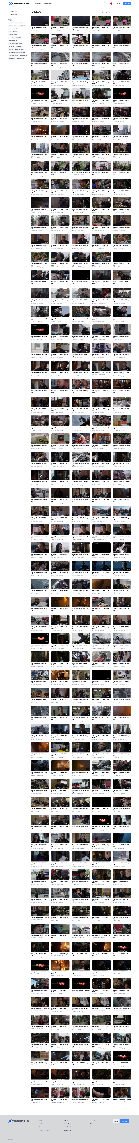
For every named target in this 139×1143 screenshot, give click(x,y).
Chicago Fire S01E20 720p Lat (80, 918)
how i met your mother (15, 38)
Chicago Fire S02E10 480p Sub (39, 791)
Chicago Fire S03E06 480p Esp (39, 645)
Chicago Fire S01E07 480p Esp (39, 1063)
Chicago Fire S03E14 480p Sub (39, 573)
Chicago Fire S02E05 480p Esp (100, 827)
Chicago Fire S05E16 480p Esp (100, 119)
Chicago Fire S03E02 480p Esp (121, 663)
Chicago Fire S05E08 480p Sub (59, 209)
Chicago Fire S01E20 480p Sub (59, 918)
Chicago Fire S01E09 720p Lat (80, 1027)
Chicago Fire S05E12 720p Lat (39, 173)
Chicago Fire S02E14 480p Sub (100, 754)
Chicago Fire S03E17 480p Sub (100, 536)
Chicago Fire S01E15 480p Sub (121, 954)
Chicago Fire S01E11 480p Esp (122, 1008)
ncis (10, 29)
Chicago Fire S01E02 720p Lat (59, 1099)
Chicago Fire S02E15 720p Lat (80, 736)
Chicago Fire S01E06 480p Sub (100, 1063)
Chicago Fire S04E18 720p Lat (121, 300)
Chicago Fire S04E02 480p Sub (100, 464)
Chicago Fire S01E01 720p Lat (122, 1099)
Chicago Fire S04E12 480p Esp (59, 373)
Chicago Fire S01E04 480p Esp (80, 1081)
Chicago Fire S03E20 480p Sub (80, 500)
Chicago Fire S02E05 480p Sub (121, 827)
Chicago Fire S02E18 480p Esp (39, 736)
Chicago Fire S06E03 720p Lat (100, 28)
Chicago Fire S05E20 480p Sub (121, 82)
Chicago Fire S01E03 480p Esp (39, 1099)
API (40, 1127)
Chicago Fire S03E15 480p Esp (100, 555)
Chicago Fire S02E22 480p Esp (39, 700)
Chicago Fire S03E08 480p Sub (80, 627)
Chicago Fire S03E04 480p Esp (39, 663)
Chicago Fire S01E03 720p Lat (100, 1081)
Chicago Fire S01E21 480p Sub (121, 900)
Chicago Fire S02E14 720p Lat (59, 754)
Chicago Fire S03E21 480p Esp (121, 500)
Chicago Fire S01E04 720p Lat (39, 1081)
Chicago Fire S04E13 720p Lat (121, 355)
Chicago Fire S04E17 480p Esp (121, 318)
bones (22, 23)
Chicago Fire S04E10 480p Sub (59, 391)
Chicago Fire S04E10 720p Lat (80, 391)
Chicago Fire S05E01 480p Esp (100, 264)
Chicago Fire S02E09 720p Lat (121, 772)
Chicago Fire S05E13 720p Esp (59, 155)
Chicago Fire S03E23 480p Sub (80, 482)
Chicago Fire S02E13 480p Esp (39, 772)
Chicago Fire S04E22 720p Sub (121, 264)
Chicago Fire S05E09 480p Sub (100, 191)
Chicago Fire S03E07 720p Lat (121, 627)
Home (41, 1123)
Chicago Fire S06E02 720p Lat (80, 46)
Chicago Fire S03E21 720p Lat (59, 500)
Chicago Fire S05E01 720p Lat (39, 264)
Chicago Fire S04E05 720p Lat (121, 427)
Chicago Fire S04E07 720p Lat (59, 427)
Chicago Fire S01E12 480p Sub (121, 990)
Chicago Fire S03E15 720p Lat (59, 555)
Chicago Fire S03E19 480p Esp (59, 518)
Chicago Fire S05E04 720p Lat (100, 228)
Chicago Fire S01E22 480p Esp (80, 900)
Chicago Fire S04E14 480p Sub (121, 337)
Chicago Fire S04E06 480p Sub (80, 427)
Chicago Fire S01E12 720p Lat (40, 1008)
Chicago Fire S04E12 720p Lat (39, 373)
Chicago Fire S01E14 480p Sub (100, 972)
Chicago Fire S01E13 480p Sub (59, 990)
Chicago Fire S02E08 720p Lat (80, 809)
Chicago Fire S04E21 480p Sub (121, 282)
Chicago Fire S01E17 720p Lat (101, 935)
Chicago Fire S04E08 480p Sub (100, 409)
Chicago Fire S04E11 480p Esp (39, 391)
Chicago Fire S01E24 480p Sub (121, 881)
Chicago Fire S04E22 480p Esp (59, 282)
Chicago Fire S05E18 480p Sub (121, 100)
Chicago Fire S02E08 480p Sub (59, 809)
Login (118, 3)
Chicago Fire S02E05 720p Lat (39, 845)
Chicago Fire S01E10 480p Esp (59, 1027)
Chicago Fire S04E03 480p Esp (121, 446)
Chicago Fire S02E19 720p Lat (80, 700)
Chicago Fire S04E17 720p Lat (59, 318)
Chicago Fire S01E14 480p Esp (100, 990)
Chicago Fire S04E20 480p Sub (59, 300)
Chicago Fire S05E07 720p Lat (121, 191)
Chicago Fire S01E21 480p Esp (100, 918)
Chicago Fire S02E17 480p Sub (121, 718)
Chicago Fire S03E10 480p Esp (59, 609)
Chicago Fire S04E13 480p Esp (100, 355)
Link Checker (68, 1130)
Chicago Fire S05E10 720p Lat (100, 173)
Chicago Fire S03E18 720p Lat (121, 518)
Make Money (48, 3)
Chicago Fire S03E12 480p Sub (59, 591)
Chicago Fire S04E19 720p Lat (100, 300)
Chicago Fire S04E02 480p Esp (80, 464)
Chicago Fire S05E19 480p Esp (59, 100)
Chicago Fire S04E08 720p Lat (39, 409)
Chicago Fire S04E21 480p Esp (100, 282)
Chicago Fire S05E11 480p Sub (59, 173)
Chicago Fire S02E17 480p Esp (39, 754)
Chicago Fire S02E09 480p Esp (80, 791)
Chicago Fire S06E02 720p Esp (59, 46)
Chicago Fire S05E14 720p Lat (39, 155)
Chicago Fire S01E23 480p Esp (39, 900)
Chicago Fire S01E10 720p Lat (40, 1026)
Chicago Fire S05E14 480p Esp (100, 137)
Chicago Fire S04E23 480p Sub (59, 264)
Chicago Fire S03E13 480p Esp (121, 573)
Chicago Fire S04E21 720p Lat (39, 300)
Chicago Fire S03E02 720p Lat (80, 663)
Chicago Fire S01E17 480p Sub (39, 954)
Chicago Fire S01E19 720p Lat (81, 935)
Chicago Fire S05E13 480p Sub (100, 155)
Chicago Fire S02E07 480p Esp (59, 827)
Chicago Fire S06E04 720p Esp (80, 28)
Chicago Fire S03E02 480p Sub (39, 682)
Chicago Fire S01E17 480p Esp (80, 954)
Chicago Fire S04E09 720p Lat (121, 391)
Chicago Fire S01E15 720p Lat (40, 972)
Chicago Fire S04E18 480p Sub (100, 318)
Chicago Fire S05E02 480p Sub (80, 246)
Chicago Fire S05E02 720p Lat (100, 246)
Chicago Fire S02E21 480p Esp (100, 682)
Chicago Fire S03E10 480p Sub (80, 609)
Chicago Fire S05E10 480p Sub (39, 191)
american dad (22, 26)
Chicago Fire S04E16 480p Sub (59, 337)
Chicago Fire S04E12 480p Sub (80, 373)
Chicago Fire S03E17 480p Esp (80, 536)
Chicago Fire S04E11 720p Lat (101, 372)
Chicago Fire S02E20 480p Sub (121, 700)
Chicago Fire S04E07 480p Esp (121, 409)
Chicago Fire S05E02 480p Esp (59, 246)
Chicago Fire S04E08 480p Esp (80, 409)
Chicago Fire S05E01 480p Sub (121, 246)
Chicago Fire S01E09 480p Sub (100, 1027)
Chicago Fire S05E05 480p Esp (39, 228)
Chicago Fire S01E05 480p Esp (121, 1063)
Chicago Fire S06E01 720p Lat (100, 46)
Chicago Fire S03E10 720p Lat (100, 591)
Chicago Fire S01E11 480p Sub (79, 1009)
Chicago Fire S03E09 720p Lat (100, 609)
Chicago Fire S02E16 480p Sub (121, 736)
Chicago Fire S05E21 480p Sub (121, 64)
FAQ (89, 1127)
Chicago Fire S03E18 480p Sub (100, 518)
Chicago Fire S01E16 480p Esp (59, 972)
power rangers (13, 35)
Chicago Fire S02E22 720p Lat (80, 682)
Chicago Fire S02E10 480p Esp (121, 791)
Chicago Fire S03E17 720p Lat (39, 536)
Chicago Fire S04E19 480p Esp (39, 318)
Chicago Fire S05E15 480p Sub (59, 137)
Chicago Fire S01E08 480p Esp (100, 1045)
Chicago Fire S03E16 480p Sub (121, 536)
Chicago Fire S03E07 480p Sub (100, 627)
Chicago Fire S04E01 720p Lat (59, 482)
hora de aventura (13, 23)
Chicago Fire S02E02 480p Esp (39, 881)
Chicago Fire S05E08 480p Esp (39, 209)
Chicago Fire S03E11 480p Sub (39, 609)
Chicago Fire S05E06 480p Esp (100, 209)
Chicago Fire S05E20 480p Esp (100, 82)
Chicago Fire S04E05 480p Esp (59, 446)
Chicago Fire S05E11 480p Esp (121, 173)
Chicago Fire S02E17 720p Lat (100, 718)
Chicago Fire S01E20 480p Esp (121, 918)
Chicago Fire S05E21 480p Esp (59, 82)
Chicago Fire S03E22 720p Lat (39, 500)
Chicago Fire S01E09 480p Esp (59, 1045)
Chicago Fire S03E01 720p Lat (59, 682)
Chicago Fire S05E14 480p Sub (121, 137)
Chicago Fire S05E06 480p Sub (121, 209)
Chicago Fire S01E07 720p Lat (80, 1045)
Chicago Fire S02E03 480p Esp (100, 845)
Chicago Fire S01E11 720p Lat (101, 1008)
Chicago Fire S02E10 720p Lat (100, 772)
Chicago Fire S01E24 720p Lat (100, 863)
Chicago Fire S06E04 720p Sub (39, 28)
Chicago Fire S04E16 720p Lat (80, 337)
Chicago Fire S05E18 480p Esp (100, 100)
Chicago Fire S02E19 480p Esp (80, 718)
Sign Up (127, 3)
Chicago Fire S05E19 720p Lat (80, 82)
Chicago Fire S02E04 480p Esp (39, 863)
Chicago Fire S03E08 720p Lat (121, 609)
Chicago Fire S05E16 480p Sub (121, 119)
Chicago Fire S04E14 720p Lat (39, 355)
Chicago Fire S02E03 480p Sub (121, 845)
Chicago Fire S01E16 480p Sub (100, 954)
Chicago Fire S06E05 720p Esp (59, 28)
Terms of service (44, 1130)
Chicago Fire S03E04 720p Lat (59, 645)
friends (11, 49)
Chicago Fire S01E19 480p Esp (59, 936)
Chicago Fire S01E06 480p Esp (80, 1063)
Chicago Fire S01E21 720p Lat (40, 917)
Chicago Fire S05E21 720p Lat (59, 64)
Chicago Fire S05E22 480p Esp (80, 64)
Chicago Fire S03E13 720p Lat (100, 573)
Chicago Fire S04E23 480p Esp (39, 282)
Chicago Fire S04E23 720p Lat (80, 264)
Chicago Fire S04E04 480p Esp (80, 446)
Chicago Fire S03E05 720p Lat (121, 645)
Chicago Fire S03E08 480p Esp (59, 627)
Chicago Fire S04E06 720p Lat (100, 427)
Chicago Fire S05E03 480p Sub (39, 246)
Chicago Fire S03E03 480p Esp (100, 663)
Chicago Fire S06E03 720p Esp (39, 46)
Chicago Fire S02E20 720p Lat (39, 718)
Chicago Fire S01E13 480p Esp (39, 990)
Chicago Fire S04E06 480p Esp (39, 446)
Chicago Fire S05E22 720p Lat (39, 64)
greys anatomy (19, 49)
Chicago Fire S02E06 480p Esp (39, 827)
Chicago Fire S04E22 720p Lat (80, 282)
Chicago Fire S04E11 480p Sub (121, 373)
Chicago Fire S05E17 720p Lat (59, 119)
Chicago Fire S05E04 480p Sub (80, 228)
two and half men (13, 32)
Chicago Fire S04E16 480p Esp (39, 337)
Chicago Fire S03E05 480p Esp (80, 645)
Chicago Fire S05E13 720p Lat (80, 155)
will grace (11, 47)
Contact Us (91, 1123)
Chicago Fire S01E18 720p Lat (40, 935)
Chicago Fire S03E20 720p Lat (100, 500)
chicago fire (20, 58)
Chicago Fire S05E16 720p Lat (80, 119)
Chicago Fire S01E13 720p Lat (81, 990)
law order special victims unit (17, 52)
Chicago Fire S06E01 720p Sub (121, 46)
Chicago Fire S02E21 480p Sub (121, 682)
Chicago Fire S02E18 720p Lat (59, 718)
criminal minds (13, 41)
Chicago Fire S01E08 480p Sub (39, 1045)
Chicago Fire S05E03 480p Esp (121, 228)
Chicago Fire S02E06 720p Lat (100, 809)
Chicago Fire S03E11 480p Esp (121, 591)
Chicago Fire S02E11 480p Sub (59, 791)
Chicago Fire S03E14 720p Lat (121, 555)
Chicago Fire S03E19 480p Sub (80, 518)
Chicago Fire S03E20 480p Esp (39, 518)
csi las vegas (12, 26)
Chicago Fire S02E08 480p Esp (121, 809)
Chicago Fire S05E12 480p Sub (121, 155)
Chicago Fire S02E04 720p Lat (80, 845)
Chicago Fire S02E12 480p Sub (80, 772)
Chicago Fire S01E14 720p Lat (122, 972)
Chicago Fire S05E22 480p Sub (100, 64)
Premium (38, 3)
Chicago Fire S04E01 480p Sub (39, 482)
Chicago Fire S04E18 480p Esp (80, 318)
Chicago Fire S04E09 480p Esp (59, 409)
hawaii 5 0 (15, 29)
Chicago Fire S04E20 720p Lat (80, 300)
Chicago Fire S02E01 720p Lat (121, 863)
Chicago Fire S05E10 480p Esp (80, 191)
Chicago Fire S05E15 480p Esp (39, 137)
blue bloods (12, 58)
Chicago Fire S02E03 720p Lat (59, 845)
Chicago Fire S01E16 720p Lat (60, 954)
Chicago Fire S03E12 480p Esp (39, 591)
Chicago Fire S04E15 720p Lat (100, 337)
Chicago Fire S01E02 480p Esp (100, 1099)
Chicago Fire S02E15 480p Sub (80, 754)
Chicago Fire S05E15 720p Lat (80, 137)
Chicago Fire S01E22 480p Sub (100, 900)
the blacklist (23, 55)
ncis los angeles (13, 55)
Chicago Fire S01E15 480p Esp (80, 972)
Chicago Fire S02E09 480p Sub (100, 791)
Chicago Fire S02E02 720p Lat (80, 863)
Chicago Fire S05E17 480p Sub (39, 119)
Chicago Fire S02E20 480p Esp (100, 700)
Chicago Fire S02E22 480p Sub (59, 700)
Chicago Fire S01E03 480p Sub (121, 1081)
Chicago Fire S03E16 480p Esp (80, 555)
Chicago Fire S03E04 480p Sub (59, 663)
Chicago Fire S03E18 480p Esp (59, 536)
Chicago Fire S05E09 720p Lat (59, 191)
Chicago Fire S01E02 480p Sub (80, 1099)
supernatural (19, 47)
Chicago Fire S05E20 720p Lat (39, 82)
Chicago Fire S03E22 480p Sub (121, 482)
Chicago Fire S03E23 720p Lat (100, 482)
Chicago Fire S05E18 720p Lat (39, 100)
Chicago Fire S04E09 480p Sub (100, 391)
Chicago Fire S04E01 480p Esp (121, 464)
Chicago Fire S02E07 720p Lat (39, 809)
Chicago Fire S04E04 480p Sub (100, 446)
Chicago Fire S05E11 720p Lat (81, 173)
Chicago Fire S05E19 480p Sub (80, 100)
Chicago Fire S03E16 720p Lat (39, 555)
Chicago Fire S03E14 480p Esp (59, 573)
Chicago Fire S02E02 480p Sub (59, 863)
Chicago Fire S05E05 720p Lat (59, 228)
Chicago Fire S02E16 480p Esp (100, 736)
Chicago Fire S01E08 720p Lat (121, 1027)
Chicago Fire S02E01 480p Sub (80, 881)
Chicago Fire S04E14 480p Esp (80, 355)
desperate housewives (15, 43)
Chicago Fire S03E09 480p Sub (39, 627)
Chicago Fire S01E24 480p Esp (100, 881)
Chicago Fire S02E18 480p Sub (59, 736)
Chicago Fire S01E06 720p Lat (121, 1045)
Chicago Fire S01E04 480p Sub (59, 1081)
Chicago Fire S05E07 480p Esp (80, 209)
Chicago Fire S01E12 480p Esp (59, 1009)
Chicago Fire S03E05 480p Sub (100, 645)
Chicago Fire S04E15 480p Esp (59, 355)
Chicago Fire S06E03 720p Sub (121, 28)
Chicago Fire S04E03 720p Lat (39, 464)
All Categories (12, 15)
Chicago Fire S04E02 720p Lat (59, 464)
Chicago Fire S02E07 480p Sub (80, 827)
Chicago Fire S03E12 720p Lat (80, 591)
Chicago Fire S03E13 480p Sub (80, 573)
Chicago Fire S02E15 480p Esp (121, 754)
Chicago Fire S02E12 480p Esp (59, 772)
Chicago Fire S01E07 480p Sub (59, 1063)
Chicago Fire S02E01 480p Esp (59, 881)
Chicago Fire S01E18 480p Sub (121, 936)
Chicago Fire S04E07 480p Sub (39, 427)
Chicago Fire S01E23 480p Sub (59, 900)
